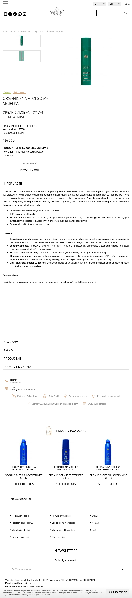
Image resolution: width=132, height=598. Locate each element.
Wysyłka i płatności (97, 404)
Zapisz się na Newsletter (63, 523)
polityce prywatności (93, 593)
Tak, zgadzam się (117, 592)
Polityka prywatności (61, 516)
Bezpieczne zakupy (78, 396)
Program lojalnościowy (22, 523)
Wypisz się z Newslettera (63, 530)
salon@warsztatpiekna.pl (22, 389)
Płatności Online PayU (27, 396)
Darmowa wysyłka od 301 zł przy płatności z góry (55, 404)
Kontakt (95, 523)
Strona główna (10, 31)
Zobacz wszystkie (21, 498)
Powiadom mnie (30, 170)
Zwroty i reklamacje (21, 537)
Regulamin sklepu (20, 516)
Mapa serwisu (58, 537)
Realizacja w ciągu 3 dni (108, 396)
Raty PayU (54, 396)
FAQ (94, 530)
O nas (95, 516)
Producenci (25, 31)
